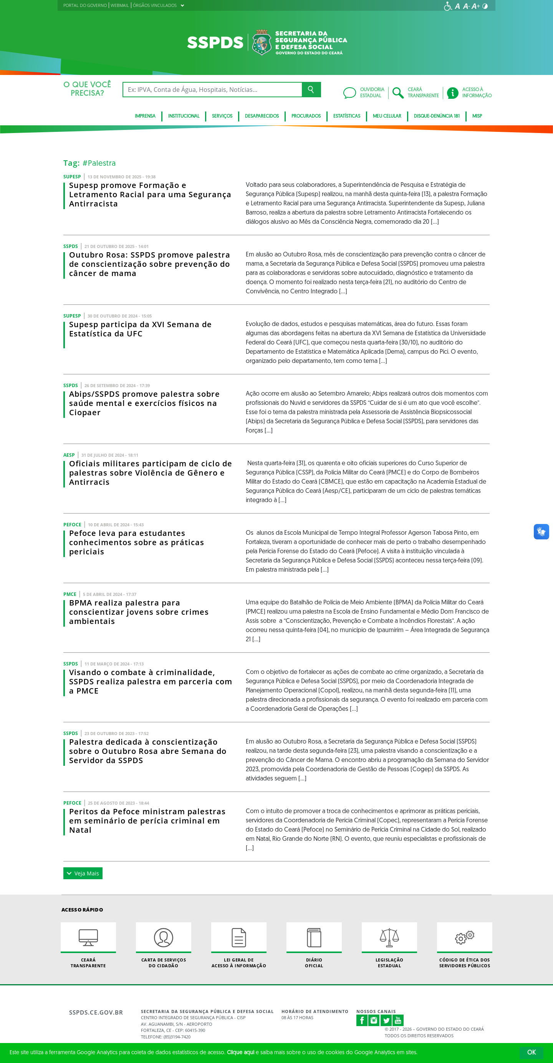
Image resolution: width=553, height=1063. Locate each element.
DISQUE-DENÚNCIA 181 (437, 116)
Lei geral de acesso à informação (239, 945)
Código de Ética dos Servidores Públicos (464, 945)
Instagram (374, 1020)
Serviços (222, 116)
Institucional (183, 116)
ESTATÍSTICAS (346, 116)
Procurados (306, 116)
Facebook (362, 1020)
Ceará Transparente (88, 945)
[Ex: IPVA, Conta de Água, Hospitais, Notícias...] (212, 89)
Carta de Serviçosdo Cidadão (163, 945)
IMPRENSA (145, 116)
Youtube (398, 1020)
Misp (477, 116)
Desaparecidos (262, 116)
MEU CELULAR (387, 116)
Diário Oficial (314, 945)
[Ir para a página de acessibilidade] (448, 6)
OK (531, 1053)
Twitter (386, 1020)
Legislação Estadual (389, 945)
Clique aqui (240, 1053)
